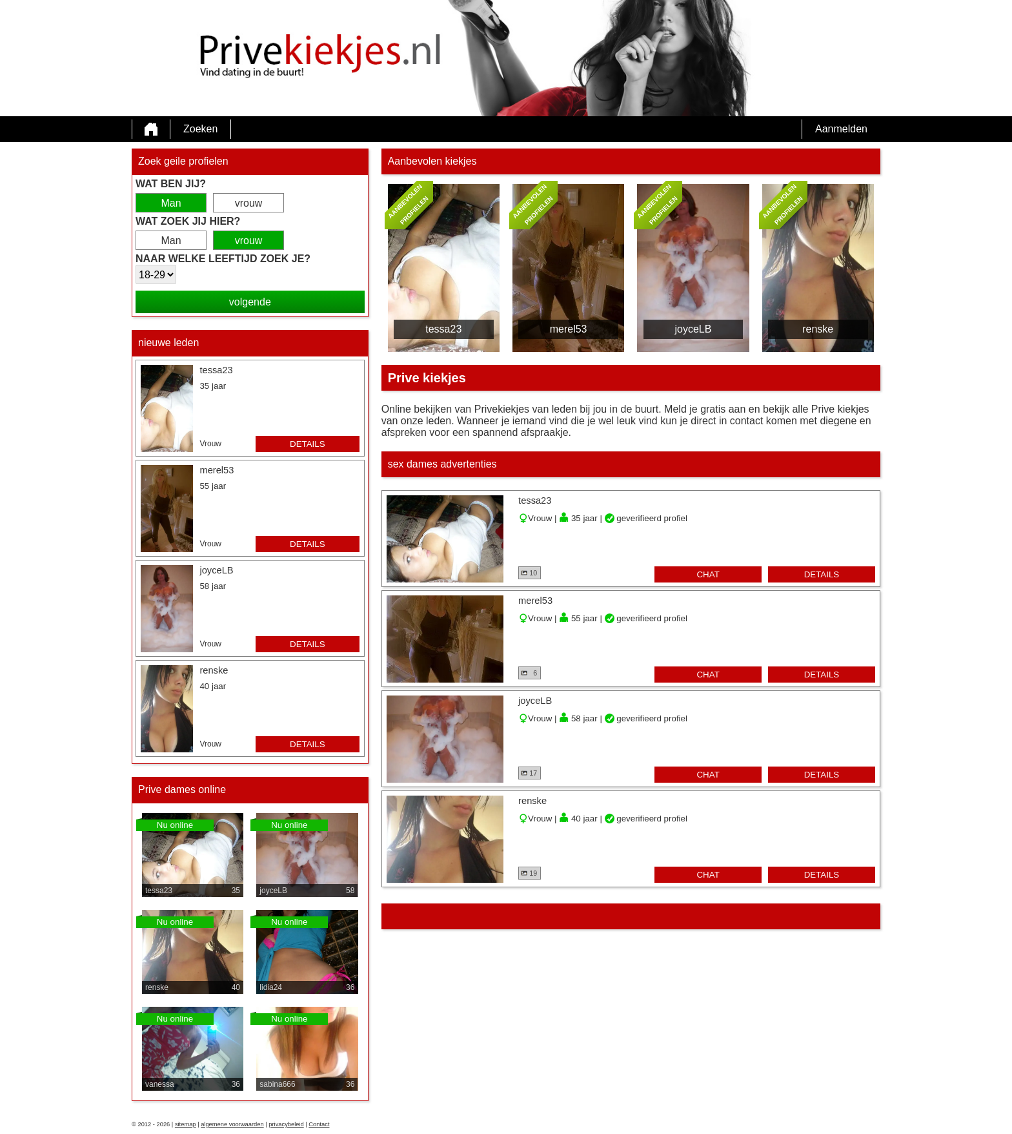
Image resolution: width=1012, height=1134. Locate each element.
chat (707, 574)
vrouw (249, 203)
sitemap (185, 1124)
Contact (319, 1124)
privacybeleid (285, 1124)
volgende (250, 301)
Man (171, 203)
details (307, 444)
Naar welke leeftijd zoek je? (223, 258)
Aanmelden (841, 128)
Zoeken (200, 128)
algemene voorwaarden (232, 1124)
